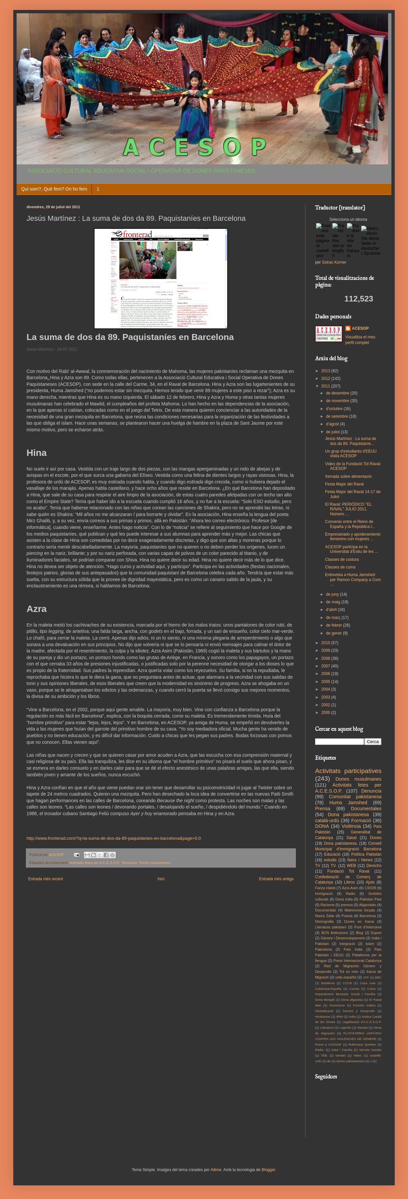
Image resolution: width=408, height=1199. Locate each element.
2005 (326, 681)
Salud (351, 837)
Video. (357, 1055)
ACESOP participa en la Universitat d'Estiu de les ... (351, 549)
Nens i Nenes (360, 860)
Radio (350, 894)
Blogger (268, 1169)
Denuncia (129, 863)
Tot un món (349, 972)
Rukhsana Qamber (362, 1044)
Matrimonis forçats (360, 910)
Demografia (324, 921)
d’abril (332, 609)
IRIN (339, 1016)
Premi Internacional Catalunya (357, 961)
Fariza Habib (325, 888)
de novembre (338, 400)
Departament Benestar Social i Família (345, 994)
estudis (330, 860)
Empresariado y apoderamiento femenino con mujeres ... (352, 536)
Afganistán (367, 905)
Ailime (216, 1169)
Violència (351, 826)
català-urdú (327, 820)
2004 (326, 689)
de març (334, 617)
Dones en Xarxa (359, 921)
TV (317, 865)
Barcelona (368, 916)
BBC (378, 977)
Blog (359, 933)
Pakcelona (323, 949)
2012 (326, 378)
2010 (326, 643)
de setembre (337, 416)
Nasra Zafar (324, 916)
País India (353, 949)
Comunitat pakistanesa (355, 796)
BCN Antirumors (334, 933)
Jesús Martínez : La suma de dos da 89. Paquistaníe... (350, 441)
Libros (349, 882)
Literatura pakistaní (330, 927)
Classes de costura (342, 559)
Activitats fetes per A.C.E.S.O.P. (94, 863)
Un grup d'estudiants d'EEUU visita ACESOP (350, 453)
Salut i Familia (341, 1050)
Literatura (327, 1027)
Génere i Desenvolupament (343, 938)
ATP (366, 977)
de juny (333, 594)
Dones (375, 837)
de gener (334, 633)
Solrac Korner (334, 262)
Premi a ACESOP (328, 1044)
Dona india (344, 899)
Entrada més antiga (276, 879)
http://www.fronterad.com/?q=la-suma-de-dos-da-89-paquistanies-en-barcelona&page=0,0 (114, 838)
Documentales (366, 808)
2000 (326, 712)
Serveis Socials (370, 1050)
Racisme (327, 905)
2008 (326, 658)
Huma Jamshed (348, 802)
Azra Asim (350, 888)
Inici (161, 879)
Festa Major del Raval (344, 484)
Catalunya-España (328, 988)
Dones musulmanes (154, 863)
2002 (326, 705)
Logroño (345, 1027)
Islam (370, 944)
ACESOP (360, 328)
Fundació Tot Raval (348, 871)
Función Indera (364, 1005)
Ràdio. (319, 1050)
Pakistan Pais (370, 899)
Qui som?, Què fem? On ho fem (54, 189)
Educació (332, 854)
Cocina (354, 988)
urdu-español (345, 977)
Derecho (374, 865)
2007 (326, 666)
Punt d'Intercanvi (367, 927)
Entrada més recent (45, 879)
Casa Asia (367, 983)
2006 (326, 673)
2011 (326, 386)
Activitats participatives (348, 770)
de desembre (338, 393)
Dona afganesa (352, 999)
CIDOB (370, 888)
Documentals (325, 910)
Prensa (322, 808)
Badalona (328, 983)
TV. (334, 865)
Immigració (324, 894)
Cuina (371, 988)
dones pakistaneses (350, 1061)
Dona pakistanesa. (341, 843)
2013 (326, 371)
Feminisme (337, 1005)
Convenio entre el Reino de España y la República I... (350, 524)
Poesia (347, 916)
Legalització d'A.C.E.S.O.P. (361, 1022)
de (329, 1061)
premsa (347, 905)
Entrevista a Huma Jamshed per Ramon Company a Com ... (353, 579)
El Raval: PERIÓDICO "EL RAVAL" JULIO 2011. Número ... (348, 509)
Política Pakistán (366, 854)
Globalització (324, 1011)
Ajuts (370, 882)
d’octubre (335, 408)
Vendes (340, 1055)
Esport (376, 933)
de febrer (334, 625)
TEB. (324, 1055)
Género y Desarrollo (359, 1011)
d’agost (333, 424)
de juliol (333, 432)
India (352, 1016)
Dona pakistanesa (348, 814)
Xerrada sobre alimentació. (349, 476)
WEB (351, 865)
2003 (326, 697)
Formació (361, 820)
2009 (326, 650)
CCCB (347, 983)
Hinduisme (322, 1016)
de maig (333, 602)
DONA (322, 826)
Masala (362, 1027)
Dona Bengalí (325, 999)
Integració (347, 944)
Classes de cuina (340, 567)
